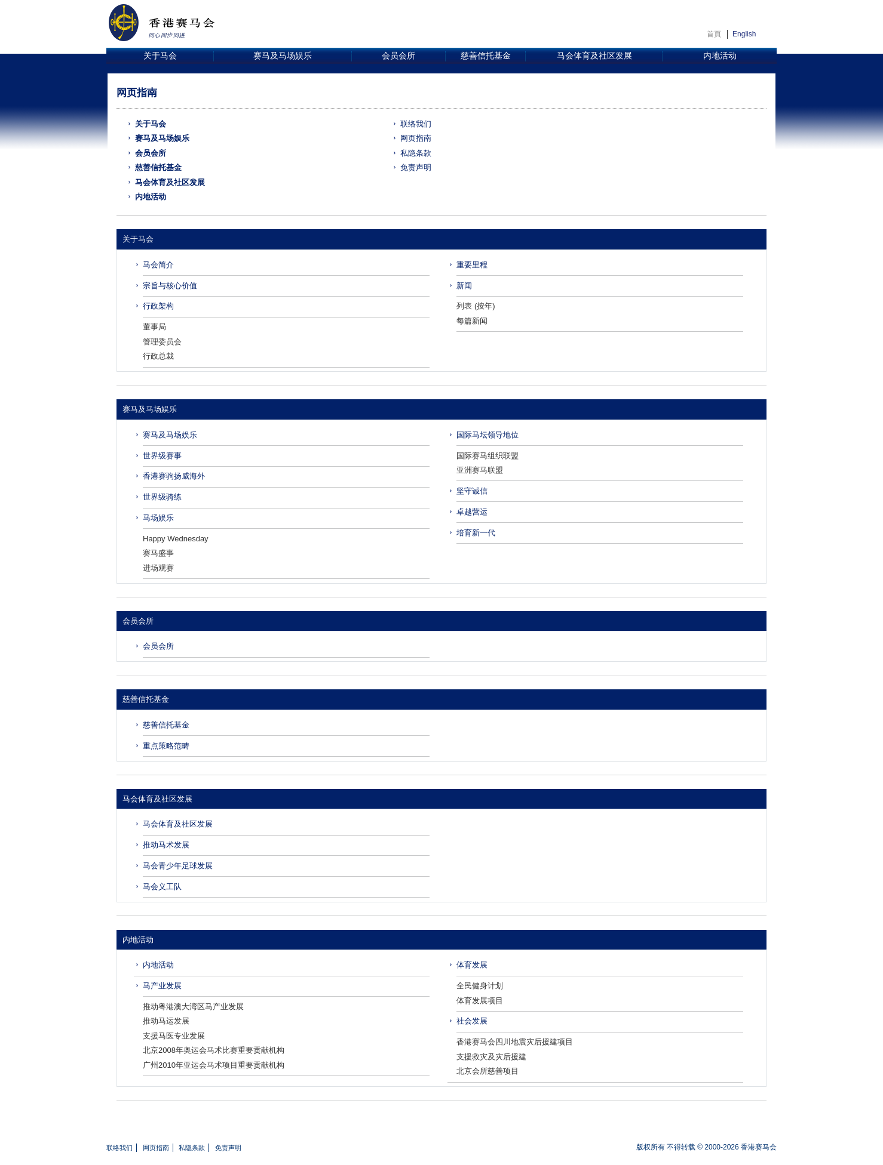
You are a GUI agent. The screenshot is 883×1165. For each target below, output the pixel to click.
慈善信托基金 (486, 55)
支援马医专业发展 (174, 1035)
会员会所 (398, 55)
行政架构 (158, 305)
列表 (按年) (475, 305)
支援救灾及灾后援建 (491, 1056)
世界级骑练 (162, 496)
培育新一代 (475, 532)
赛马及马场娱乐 (282, 55)
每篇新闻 (472, 320)
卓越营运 (472, 511)
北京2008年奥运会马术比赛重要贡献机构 (213, 1050)
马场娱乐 (158, 517)
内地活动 (720, 55)
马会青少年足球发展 (178, 865)
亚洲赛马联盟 (479, 470)
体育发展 (472, 964)
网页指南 (415, 138)
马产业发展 (162, 985)
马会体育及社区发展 (594, 55)
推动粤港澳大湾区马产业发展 (193, 1006)
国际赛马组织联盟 (487, 455)
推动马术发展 (166, 844)
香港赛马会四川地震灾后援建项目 (514, 1041)
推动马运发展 (166, 1020)
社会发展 (472, 1020)
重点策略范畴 (166, 745)
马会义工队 (162, 886)
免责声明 (415, 167)
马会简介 (158, 264)
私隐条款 (415, 153)
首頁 (714, 34)
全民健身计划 (479, 985)
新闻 (464, 285)
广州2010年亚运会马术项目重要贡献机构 (213, 1065)
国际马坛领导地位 (487, 434)
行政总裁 (158, 356)
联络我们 (415, 123)
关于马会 (160, 55)
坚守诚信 (472, 490)
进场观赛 (158, 567)
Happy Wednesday (176, 538)
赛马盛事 (158, 552)
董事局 (154, 326)
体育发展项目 (479, 1000)
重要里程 (472, 264)
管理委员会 (162, 341)
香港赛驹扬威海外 (174, 475)
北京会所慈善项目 (487, 1071)
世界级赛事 (162, 455)
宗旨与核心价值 (170, 285)
